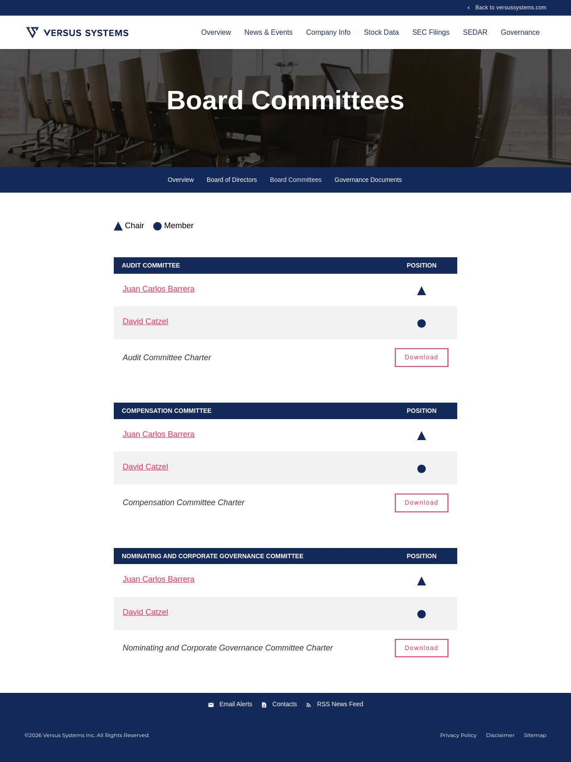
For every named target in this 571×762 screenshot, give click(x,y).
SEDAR (475, 32)
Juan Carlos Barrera (158, 294)
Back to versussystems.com (510, 8)
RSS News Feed (340, 710)
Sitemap (535, 741)
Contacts (285, 710)
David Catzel (145, 327)
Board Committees (296, 185)
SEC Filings (431, 32)
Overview (216, 32)
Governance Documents (368, 185)
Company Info (328, 32)
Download (422, 363)
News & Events (268, 32)
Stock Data (381, 32)
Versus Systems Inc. (69, 741)
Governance (520, 32)
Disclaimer (500, 741)
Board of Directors (232, 185)
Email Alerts (235, 710)
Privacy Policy (458, 741)
